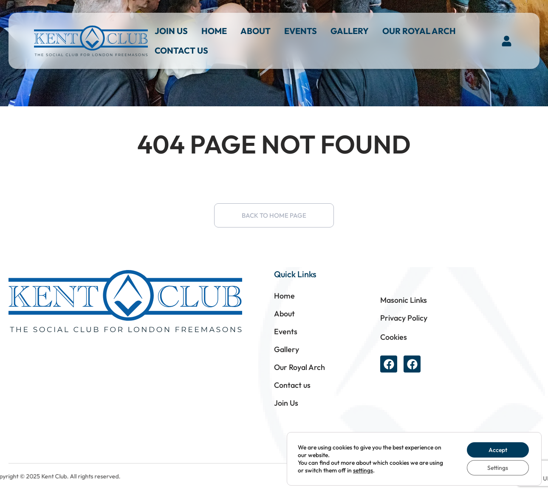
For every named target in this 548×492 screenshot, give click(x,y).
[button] (507, 41)
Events (300, 31)
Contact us (181, 50)
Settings (497, 468)
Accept (498, 450)
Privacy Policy (403, 318)
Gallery (349, 31)
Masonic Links (403, 300)
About (255, 31)
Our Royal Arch (419, 31)
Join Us (171, 31)
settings (363, 470)
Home (214, 31)
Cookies (393, 337)
